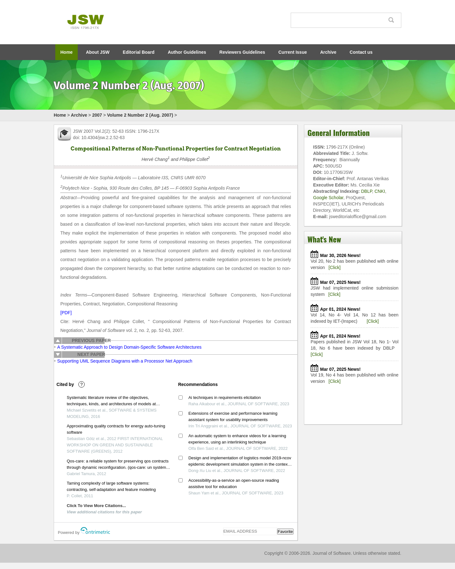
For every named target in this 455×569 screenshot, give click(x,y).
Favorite (285, 531)
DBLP (366, 191)
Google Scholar (328, 197)
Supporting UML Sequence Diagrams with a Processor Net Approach (124, 361)
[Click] (335, 267)
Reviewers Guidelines (242, 52)
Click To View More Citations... (96, 505)
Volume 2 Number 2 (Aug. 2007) (140, 115)
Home (66, 52)
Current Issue (292, 52)
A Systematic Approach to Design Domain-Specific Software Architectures (129, 347)
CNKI (379, 191)
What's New (324, 239)
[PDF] (66, 312)
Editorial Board (139, 52)
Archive (328, 52)
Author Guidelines (187, 52)
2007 (97, 115)
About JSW (98, 52)
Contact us (361, 52)
